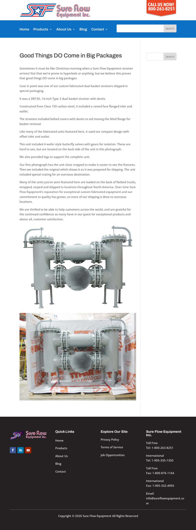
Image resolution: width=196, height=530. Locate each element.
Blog (83, 29)
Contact (97, 29)
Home (24, 29)
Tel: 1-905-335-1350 (159, 460)
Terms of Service (112, 447)
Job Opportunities (113, 455)
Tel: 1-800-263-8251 (159, 448)
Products (40, 29)
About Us (63, 29)
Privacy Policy (110, 439)
